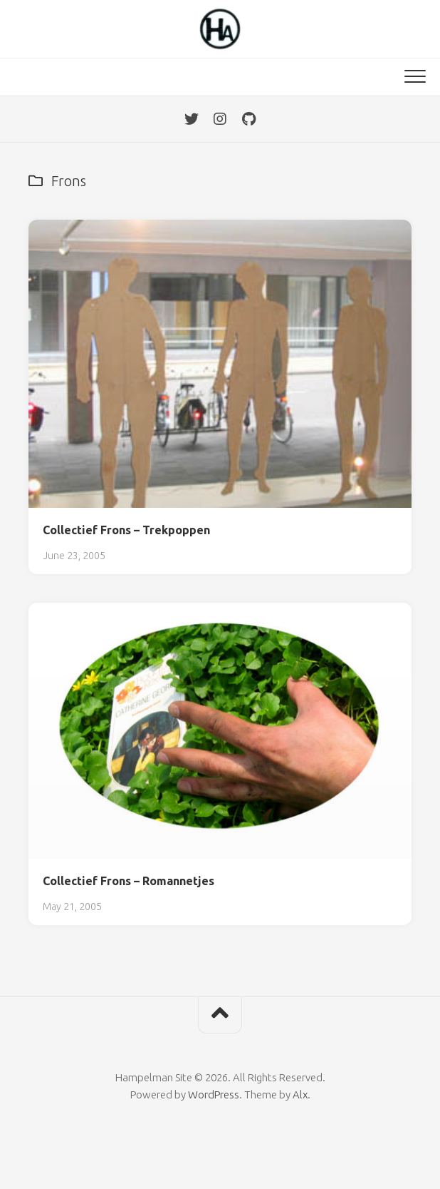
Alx (300, 1094)
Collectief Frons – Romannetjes (128, 880)
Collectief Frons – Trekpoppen (126, 530)
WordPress (213, 1094)
